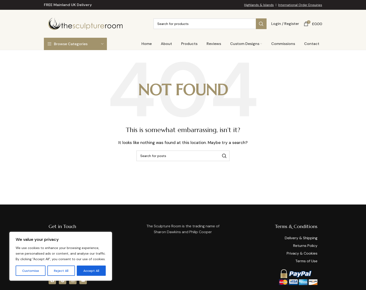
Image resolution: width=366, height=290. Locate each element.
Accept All (91, 271)
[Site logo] (85, 23)
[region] (60, 256)
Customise (30, 271)
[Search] (210, 23)
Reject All (61, 271)
